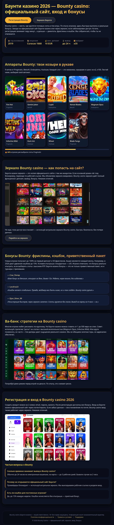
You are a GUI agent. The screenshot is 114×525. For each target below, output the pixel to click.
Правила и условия (65, 517)
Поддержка (79, 517)
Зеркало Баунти (46, 20)
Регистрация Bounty (19, 20)
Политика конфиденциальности (42, 517)
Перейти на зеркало (19, 238)
